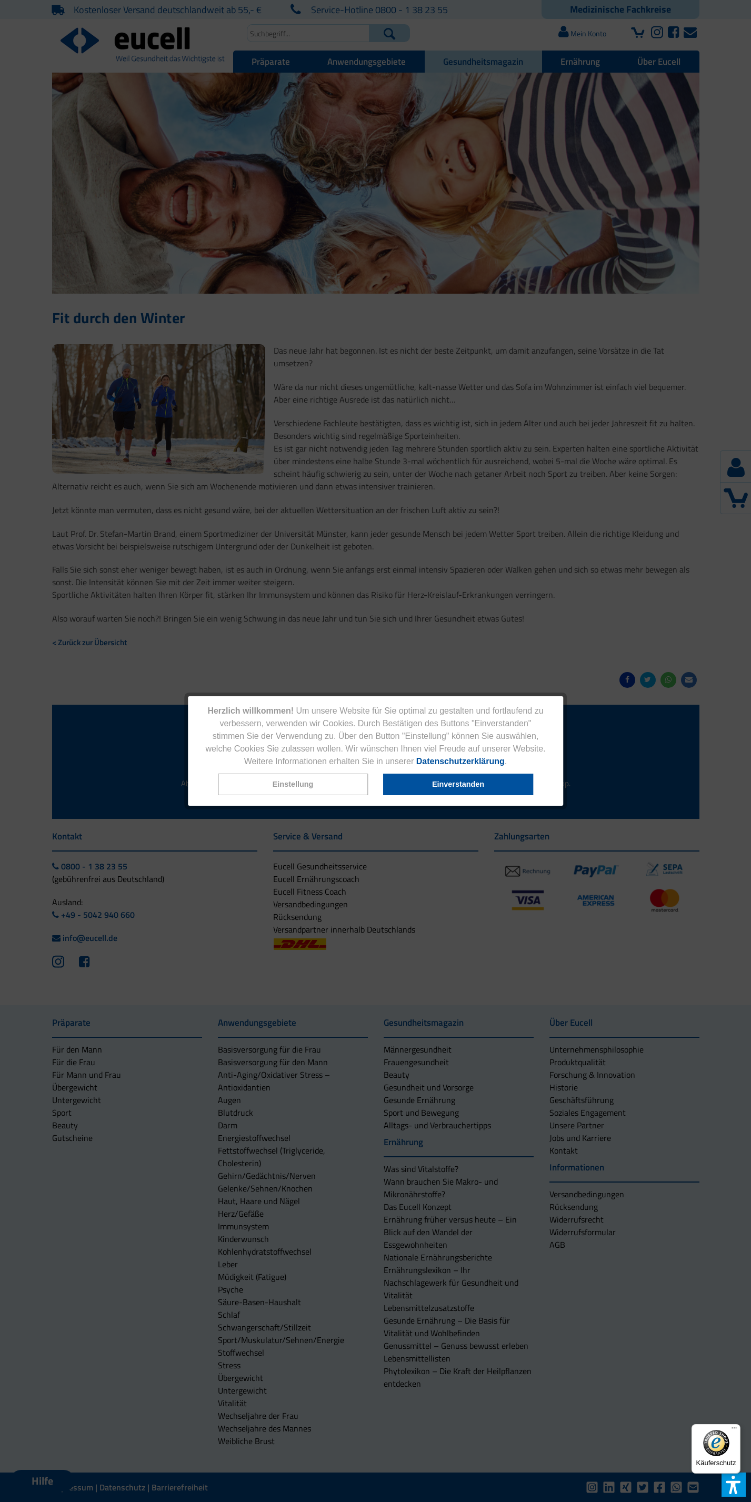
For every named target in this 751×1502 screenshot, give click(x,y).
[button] (293, 784)
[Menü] (734, 1430)
